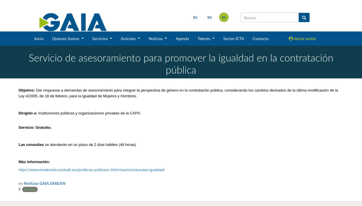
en (210, 17)
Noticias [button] (156, 38)
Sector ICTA (233, 38)
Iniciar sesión (302, 38)
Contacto (261, 38)
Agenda (182, 38)
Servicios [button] (100, 38)
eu (195, 17)
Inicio (39, 38)
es (224, 17)
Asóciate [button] (129, 38)
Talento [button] (204, 38)
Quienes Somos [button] (66, 38)
